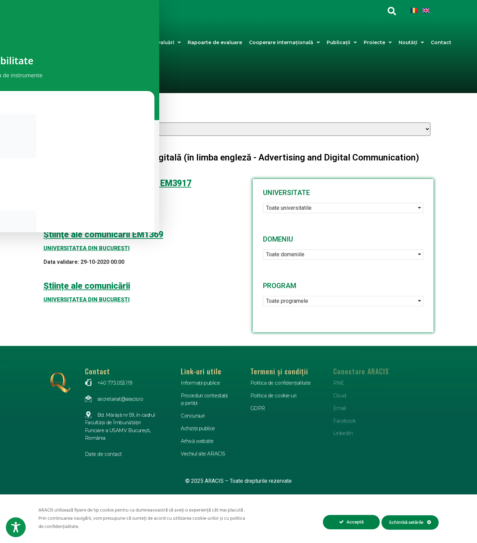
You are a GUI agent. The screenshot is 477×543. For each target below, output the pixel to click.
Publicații (342, 42)
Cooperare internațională (284, 42)
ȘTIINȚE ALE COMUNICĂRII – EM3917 (117, 183)
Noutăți (411, 42)
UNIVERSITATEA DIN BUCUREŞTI (86, 197)
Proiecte (378, 42)
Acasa (96, 42)
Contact (441, 42)
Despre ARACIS (125, 42)
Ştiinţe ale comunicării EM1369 (103, 235)
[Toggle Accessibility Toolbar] (15, 527)
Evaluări (167, 42)
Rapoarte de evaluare (215, 42)
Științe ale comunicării (86, 286)
